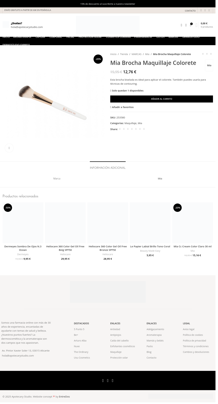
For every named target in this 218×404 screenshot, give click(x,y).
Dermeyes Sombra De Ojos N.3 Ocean (22, 248)
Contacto (151, 357)
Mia (147, 54)
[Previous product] (203, 54)
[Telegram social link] (144, 129)
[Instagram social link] (209, 10)
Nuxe (77, 346)
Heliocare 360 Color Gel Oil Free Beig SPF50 (65, 248)
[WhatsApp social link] (140, 129)
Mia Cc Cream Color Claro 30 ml (193, 246)
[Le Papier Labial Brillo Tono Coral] (150, 222)
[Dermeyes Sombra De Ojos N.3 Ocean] (23, 222)
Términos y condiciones (195, 346)
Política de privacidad (194, 340)
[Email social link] (128, 129)
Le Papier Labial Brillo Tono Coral (150, 246)
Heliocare (65, 254)
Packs (150, 346)
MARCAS (136, 54)
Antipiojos (115, 334)
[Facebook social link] (201, 10)
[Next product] (211, 54)
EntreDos (64, 396)
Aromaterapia (154, 334)
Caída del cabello (119, 340)
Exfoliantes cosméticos (122, 346)
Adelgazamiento (155, 329)
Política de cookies (193, 334)
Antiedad (115, 329)
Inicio (113, 54)
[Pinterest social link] (132, 129)
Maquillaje (130, 123)
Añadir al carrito (161, 98)
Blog (149, 352)
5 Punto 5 (79, 329)
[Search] (181, 25)
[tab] (108, 166)
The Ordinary (81, 352)
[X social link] (205, 10)
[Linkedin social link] (136, 129)
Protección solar (119, 357)
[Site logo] (108, 24)
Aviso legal (188, 329)
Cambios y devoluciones (196, 352)
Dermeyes (22, 254)
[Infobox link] (23, 25)
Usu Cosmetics (82, 357)
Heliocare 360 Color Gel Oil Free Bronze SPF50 (108, 248)
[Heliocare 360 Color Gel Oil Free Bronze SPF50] (107, 222)
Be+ (76, 334)
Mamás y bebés (155, 340)
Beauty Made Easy (150, 250)
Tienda (124, 54)
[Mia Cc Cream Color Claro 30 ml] (192, 222)
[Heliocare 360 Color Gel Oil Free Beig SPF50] (65, 222)
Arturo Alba (80, 340)
